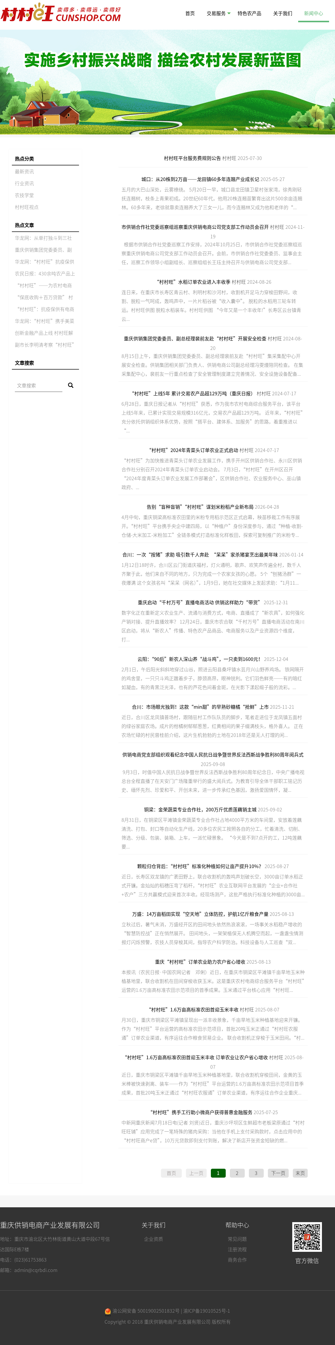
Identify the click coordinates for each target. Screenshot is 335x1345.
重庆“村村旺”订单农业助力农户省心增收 (200, 961)
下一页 (278, 1173)
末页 (300, 1173)
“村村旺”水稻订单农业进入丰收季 (192, 282)
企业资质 (153, 1239)
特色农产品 (249, 13)
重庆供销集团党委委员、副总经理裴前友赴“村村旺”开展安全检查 (195, 338)
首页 (190, 13)
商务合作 (237, 1259)
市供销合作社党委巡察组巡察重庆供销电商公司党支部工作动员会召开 (195, 227)
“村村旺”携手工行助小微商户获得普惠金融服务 (200, 1112)
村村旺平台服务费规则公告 (192, 158)
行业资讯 (24, 183)
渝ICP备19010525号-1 (206, 1310)
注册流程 (237, 1249)
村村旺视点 (27, 207)
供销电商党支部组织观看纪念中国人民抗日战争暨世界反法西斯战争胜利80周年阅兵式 (213, 754)
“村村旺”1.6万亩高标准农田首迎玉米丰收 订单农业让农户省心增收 (195, 1057)
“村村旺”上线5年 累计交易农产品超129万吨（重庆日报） (192, 393)
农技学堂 (24, 195)
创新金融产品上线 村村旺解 (44, 333)
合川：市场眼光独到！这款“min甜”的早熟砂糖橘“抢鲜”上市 (200, 707)
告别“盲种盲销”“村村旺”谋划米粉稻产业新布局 (200, 507)
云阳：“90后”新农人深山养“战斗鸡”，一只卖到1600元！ (200, 659)
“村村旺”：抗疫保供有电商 (44, 309)
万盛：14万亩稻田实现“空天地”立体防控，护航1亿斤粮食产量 (200, 914)
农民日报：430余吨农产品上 (45, 273)
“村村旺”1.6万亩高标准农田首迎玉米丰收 (192, 1009)
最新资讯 (24, 171)
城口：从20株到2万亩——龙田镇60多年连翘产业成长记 (200, 179)
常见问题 (237, 1239)
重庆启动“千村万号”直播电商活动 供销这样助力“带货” (200, 602)
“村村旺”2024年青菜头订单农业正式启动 (192, 450)
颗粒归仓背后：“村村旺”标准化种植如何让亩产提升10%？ (200, 866)
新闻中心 (313, 13)
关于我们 (282, 13)
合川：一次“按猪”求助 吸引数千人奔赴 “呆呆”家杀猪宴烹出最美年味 (200, 554)
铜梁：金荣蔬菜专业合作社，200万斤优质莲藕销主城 (200, 809)
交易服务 (219, 13)
